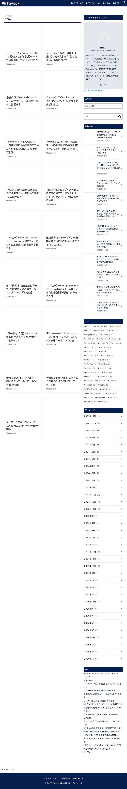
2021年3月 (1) (91, 587)
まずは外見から (90, 680)
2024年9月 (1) (91, 430)
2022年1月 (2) (91, 545)
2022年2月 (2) (91, 537)
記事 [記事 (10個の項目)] (113, 397)
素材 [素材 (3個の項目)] (89, 397)
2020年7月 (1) (91, 616)
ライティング (77, 3)
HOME (6, 769)
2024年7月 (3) (91, 445)
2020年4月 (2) (91, 637)
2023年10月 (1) (92, 502)
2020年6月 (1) (91, 623)
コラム (106, 3)
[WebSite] (101, 85)
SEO (116, 3)
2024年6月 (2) (91, 452)
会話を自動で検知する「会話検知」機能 (99, 691)
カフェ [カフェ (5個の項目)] (102, 339)
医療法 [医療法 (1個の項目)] (101, 380)
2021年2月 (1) (91, 595)
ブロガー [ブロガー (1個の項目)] (90, 360)
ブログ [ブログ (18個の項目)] (104, 360)
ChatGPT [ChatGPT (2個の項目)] (101, 326)
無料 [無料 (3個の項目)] (89, 393)
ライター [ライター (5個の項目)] (90, 368)
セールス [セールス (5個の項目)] (104, 343)
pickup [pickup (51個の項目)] (101, 330)
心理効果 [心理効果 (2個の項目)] (91, 385)
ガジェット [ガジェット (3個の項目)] (116, 339)
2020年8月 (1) (91, 609)
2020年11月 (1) (92, 602)
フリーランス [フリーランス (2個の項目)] (92, 355)
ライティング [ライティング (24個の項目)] (106, 368)
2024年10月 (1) (92, 423)
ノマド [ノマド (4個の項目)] (104, 351)
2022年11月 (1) (92, 509)
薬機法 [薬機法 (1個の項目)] (101, 397)
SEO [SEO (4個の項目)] (114, 330)
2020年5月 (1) (91, 630)
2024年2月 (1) (91, 480)
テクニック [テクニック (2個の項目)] (91, 347)
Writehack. (11, 3)
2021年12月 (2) (92, 552)
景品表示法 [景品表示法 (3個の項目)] (91, 389)
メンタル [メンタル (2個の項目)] (105, 364)
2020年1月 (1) (91, 659)
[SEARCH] (124, 3)
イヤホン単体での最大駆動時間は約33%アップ (103, 732)
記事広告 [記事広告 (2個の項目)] (91, 401)
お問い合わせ (78, 778)
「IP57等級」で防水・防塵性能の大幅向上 (101, 735)
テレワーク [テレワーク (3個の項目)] (106, 347)
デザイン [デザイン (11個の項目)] (91, 351)
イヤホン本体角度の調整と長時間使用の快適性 (103, 728)
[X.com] (105, 85)
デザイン (90, 3)
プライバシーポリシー (62, 778)
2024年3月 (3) (91, 473)
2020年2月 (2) (91, 652)
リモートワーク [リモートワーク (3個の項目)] (92, 372)
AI (98, 3)
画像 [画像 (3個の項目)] (100, 393)
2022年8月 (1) (91, 516)
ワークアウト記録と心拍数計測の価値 (99, 701)
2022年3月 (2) (91, 530)
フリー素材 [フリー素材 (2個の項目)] (108, 355)
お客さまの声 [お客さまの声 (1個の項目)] (92, 335)
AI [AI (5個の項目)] (88, 326)
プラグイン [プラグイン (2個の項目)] (91, 364)
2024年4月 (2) (91, 466)
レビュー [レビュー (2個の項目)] (90, 376)
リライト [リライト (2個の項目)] (108, 372)
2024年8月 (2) (91, 438)
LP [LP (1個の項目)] (89, 330)
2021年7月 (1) (91, 580)
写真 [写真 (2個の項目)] (89, 380)
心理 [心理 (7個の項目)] (113, 380)
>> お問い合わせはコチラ (94, 90)
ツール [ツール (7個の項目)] (117, 343)
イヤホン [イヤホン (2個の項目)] (107, 335)
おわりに (87, 752)
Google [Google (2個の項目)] (116, 326)
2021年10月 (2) (92, 566)
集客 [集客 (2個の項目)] (103, 401)
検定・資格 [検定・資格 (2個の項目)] (107, 389)
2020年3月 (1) (91, 645)
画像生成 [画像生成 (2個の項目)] (112, 393)
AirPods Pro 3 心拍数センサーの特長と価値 (103, 704)
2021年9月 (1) (91, 573)
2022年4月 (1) (91, 523)
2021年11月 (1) (92, 559)
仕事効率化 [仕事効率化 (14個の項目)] (106, 376)
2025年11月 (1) (92, 416)
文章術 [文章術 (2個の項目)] (104, 385)
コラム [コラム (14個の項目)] (90, 343)
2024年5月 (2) (91, 459)
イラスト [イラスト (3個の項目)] (90, 339)
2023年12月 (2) (92, 495)
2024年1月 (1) (91, 488)
